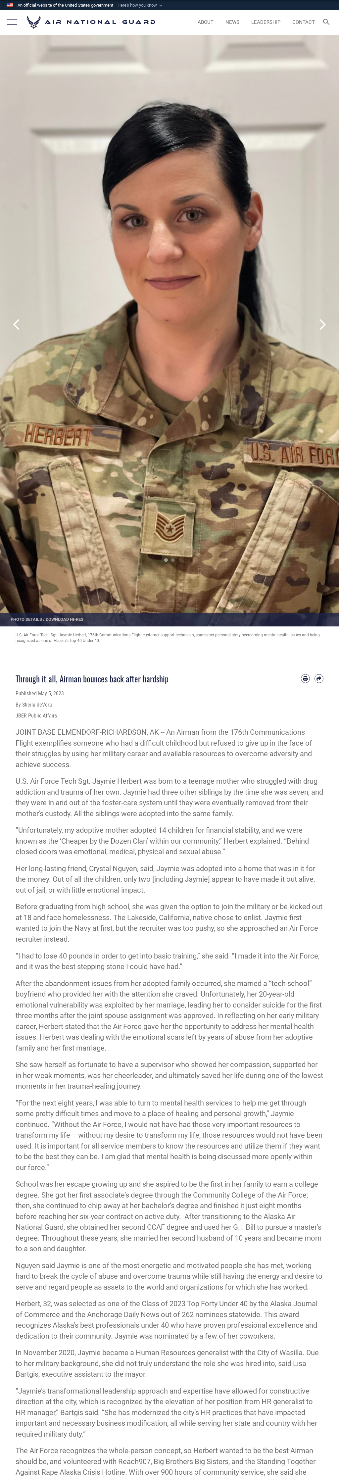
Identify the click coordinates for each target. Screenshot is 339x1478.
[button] (141, 5)
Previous (17, 325)
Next (322, 325)
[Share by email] (319, 678)
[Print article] (305, 678)
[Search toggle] (327, 22)
